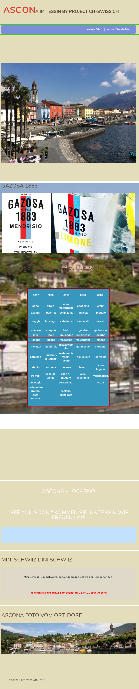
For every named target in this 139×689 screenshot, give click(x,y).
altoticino (83, 306)
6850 (67, 295)
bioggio (101, 312)
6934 (83, 295)
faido (66, 330)
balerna (51, 312)
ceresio (100, 321)
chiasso (36, 330)
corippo (51, 330)
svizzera (51, 367)
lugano (51, 339)
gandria (83, 330)
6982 (100, 295)
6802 (36, 295)
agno (35, 306)
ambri (101, 306)
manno (100, 339)
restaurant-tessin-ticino (66, 357)
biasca (83, 312)
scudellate (83, 357)
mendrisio (51, 346)
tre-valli (35, 375)
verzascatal (66, 382)
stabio (36, 367)
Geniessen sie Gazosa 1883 (68, 259)
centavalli (83, 321)
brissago (50, 321)
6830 (51, 295)
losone (36, 339)
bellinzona (66, 312)
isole (51, 335)
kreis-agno (66, 335)
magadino (66, 339)
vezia (100, 382)
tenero (83, 367)
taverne (66, 367)
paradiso (35, 357)
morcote (100, 346)
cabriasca (66, 321)
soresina (101, 357)
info (35, 335)
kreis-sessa (83, 335)
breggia (35, 321)
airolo (50, 306)
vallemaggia (101, 375)
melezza (36, 346)
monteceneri (83, 346)
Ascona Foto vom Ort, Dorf (26, 680)
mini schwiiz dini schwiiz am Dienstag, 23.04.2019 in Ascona (68, 593)
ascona (35, 312)
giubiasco (100, 330)
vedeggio (35, 382)
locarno (100, 335)
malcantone (83, 339)
